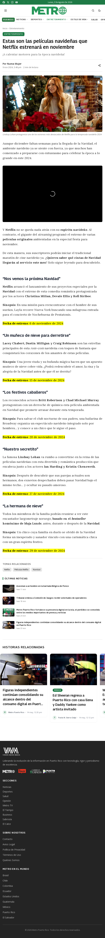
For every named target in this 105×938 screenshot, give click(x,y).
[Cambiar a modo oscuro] (99, 11)
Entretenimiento (57, 19)
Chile (5, 880)
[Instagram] (12, 2)
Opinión (7, 800)
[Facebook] (4, 2)
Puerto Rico (9, 912)
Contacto (7, 839)
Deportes (37, 19)
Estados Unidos (11, 896)
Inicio (5, 28)
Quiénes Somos (11, 860)
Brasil (6, 875)
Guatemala (8, 901)
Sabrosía (7, 819)
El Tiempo (8, 810)
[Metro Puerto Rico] (9, 771)
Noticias (22, 19)
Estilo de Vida (79, 19)
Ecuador (7, 891)
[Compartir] (99, 65)
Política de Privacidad (14, 849)
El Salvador (8, 917)
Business (7, 814)
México (6, 906)
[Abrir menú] (6, 11)
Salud (5, 796)
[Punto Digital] (49, 771)
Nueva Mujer (14, 63)
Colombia (8, 885)
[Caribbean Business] (36, 771)
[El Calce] (22, 771)
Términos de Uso (12, 854)
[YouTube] (16, 2)
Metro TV (8, 805)
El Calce (7, 823)
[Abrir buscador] (93, 11)
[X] (8, 2)
